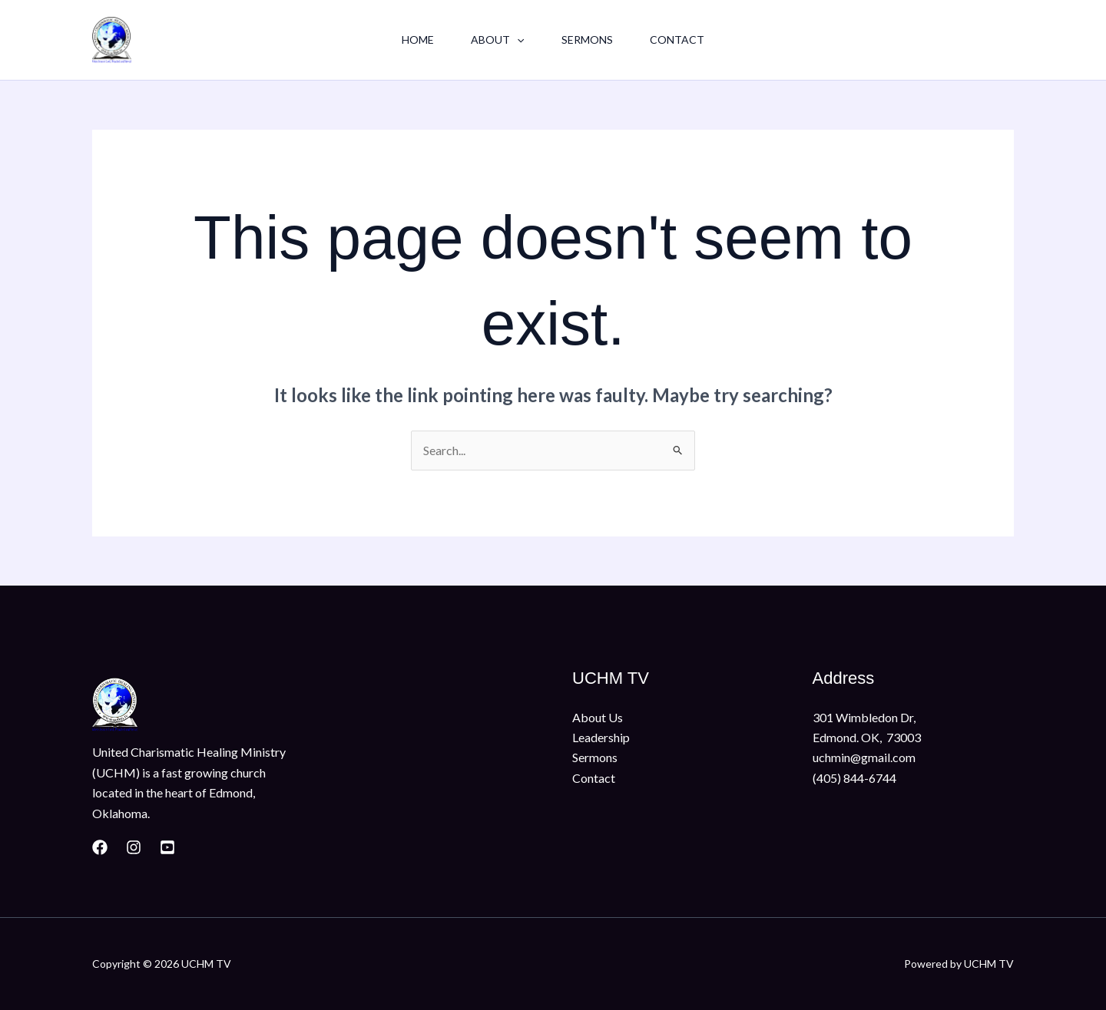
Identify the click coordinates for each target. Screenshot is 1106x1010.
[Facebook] (100, 847)
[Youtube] (167, 847)
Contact (677, 39)
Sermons (587, 39)
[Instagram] (133, 847)
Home (418, 39)
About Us (597, 717)
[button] (517, 40)
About (497, 40)
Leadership (601, 737)
